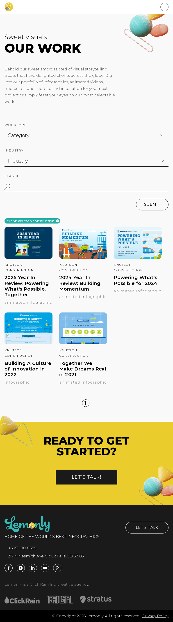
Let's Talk (147, 527)
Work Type (16, 125)
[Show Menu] (164, 7)
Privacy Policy (155, 616)
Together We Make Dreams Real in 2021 (82, 368)
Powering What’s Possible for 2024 (135, 280)
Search (12, 176)
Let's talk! (86, 477)
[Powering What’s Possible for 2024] (138, 257)
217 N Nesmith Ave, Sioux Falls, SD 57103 (44, 556)
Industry (14, 150)
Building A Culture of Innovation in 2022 (28, 368)
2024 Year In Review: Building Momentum (80, 283)
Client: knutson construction (30, 221)
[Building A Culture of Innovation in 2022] (28, 343)
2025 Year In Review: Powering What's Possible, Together (27, 286)
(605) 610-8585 (20, 548)
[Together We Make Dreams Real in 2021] (83, 343)
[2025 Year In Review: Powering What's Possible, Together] (28, 257)
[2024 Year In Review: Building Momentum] (83, 257)
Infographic (17, 382)
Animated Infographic (28, 302)
